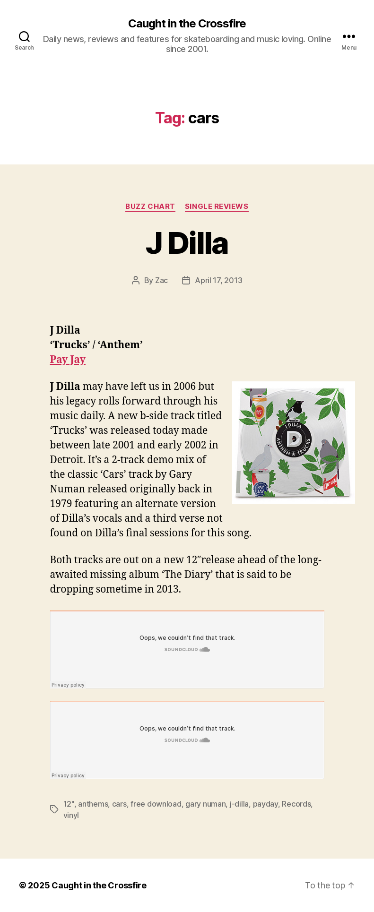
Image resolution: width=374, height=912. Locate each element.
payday (265, 804)
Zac (161, 280)
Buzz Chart (150, 206)
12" (68, 804)
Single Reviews (217, 206)
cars (119, 804)
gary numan (205, 804)
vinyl (71, 815)
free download (156, 804)
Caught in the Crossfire (187, 23)
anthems (93, 804)
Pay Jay (68, 359)
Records (296, 804)
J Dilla (187, 242)
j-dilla (239, 804)
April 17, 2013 (218, 280)
